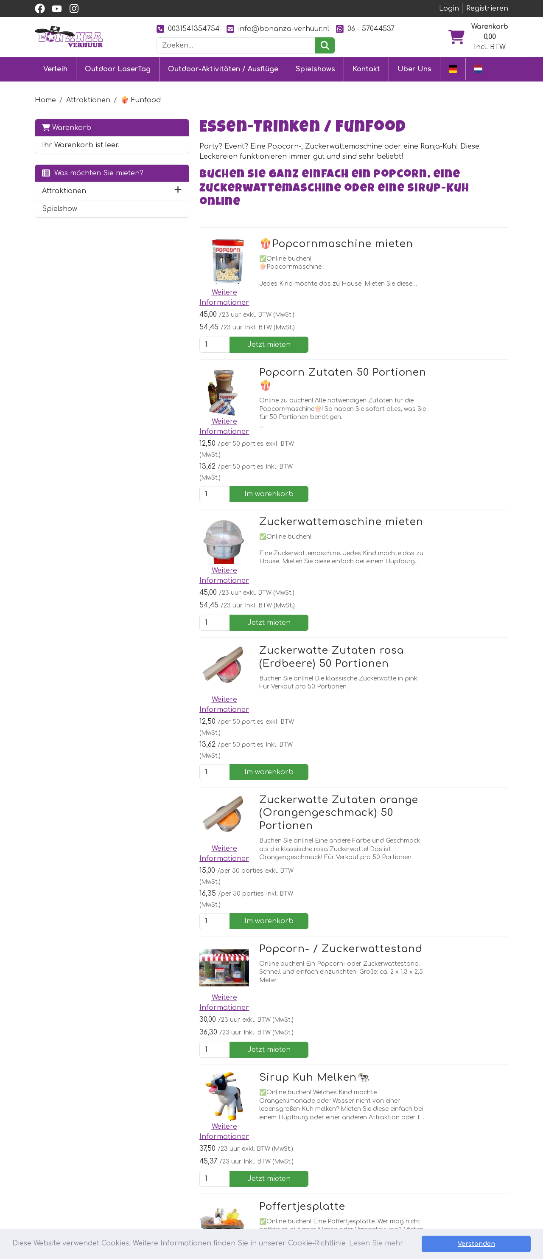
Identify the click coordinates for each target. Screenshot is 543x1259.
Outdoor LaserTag (118, 69)
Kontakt (366, 69)
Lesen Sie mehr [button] (376, 1244)
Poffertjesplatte (259, 824)
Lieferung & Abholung (276, 1168)
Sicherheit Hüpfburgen (278, 1213)
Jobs (246, 1198)
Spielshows (315, 69)
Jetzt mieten (468, 262)
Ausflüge (159, 1198)
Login (449, 8)
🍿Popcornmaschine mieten (293, 231)
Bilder (342, 1183)
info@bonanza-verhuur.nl (278, 29)
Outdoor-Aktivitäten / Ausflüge (223, 69)
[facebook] (40, 8)
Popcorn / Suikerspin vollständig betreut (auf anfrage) (282, 922)
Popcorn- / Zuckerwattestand (297, 654)
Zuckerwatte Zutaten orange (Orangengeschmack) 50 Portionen (295, 583)
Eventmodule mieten (180, 1168)
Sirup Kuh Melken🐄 (271, 739)
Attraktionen (88, 99)
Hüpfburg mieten (175, 1152)
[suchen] (324, 45)
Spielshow (59, 218)
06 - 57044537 (365, 29)
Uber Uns (414, 69)
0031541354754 (188, 29)
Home (45, 99)
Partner (345, 1152)
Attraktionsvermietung (184, 1183)
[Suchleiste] (236, 45)
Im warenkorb (468, 367)
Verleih (55, 69)
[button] (134, 200)
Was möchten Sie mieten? (77, 177)
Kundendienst (262, 1152)
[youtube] (57, 8)
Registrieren (487, 8)
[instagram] (74, 8)
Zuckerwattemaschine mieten (298, 400)
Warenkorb (66, 127)
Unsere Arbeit (356, 1168)
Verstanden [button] (501, 1243)
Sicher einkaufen (267, 1183)
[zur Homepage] (69, 36)
